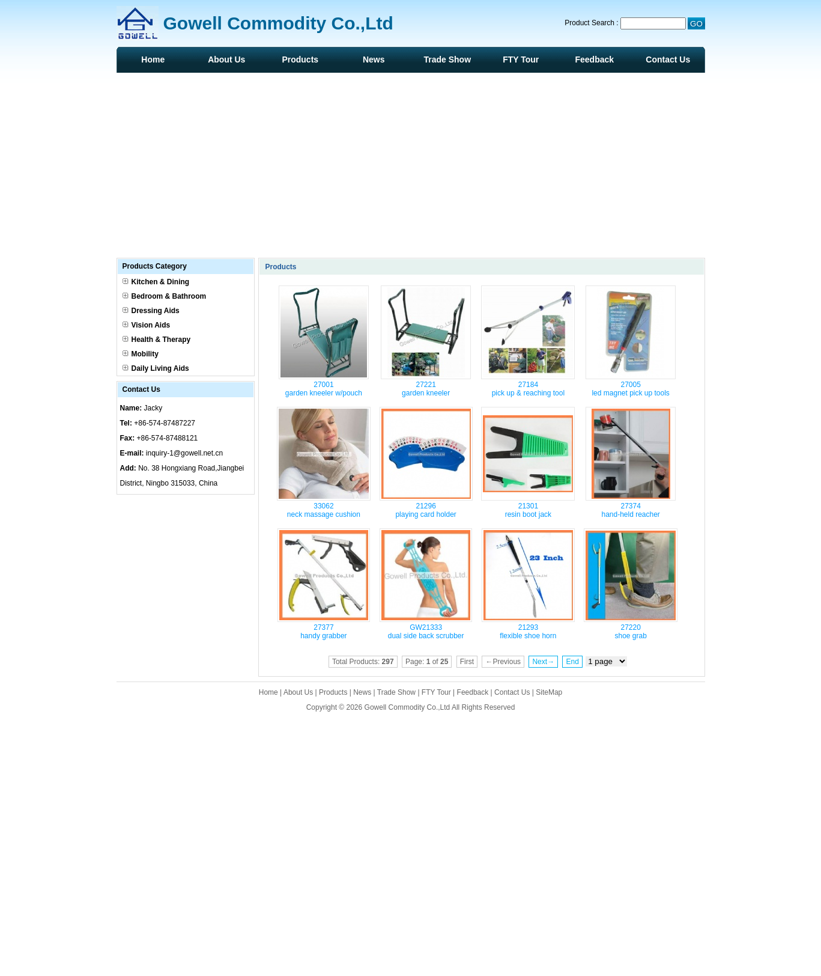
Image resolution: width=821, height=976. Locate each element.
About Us (226, 59)
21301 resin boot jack (528, 510)
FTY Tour (521, 59)
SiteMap (549, 692)
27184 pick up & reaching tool (528, 388)
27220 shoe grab (630, 631)
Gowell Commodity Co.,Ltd (407, 707)
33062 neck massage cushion (323, 510)
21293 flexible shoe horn (528, 631)
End (572, 661)
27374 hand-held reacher (630, 510)
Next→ (543, 661)
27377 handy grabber (323, 631)
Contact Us (668, 59)
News (374, 59)
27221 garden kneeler (426, 388)
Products (300, 59)
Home (153, 59)
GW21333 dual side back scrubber (426, 631)
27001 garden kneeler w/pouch (323, 388)
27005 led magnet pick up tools (630, 388)
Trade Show (447, 59)
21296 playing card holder (425, 510)
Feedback (594, 59)
